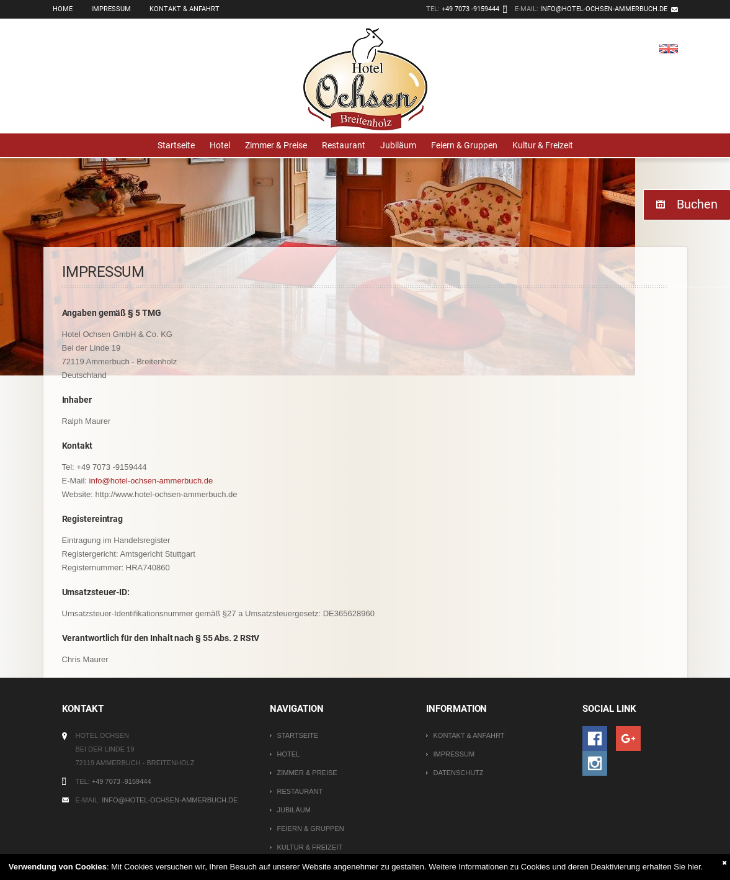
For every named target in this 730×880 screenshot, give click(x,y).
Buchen (697, 204)
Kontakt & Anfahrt (184, 9)
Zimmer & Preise (276, 145)
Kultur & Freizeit (542, 145)
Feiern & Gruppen (464, 145)
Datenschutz (458, 772)
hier (694, 866)
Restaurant (343, 145)
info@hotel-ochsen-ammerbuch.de (603, 9)
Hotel (220, 145)
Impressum (111, 9)
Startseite (176, 145)
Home (63, 9)
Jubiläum (398, 145)
